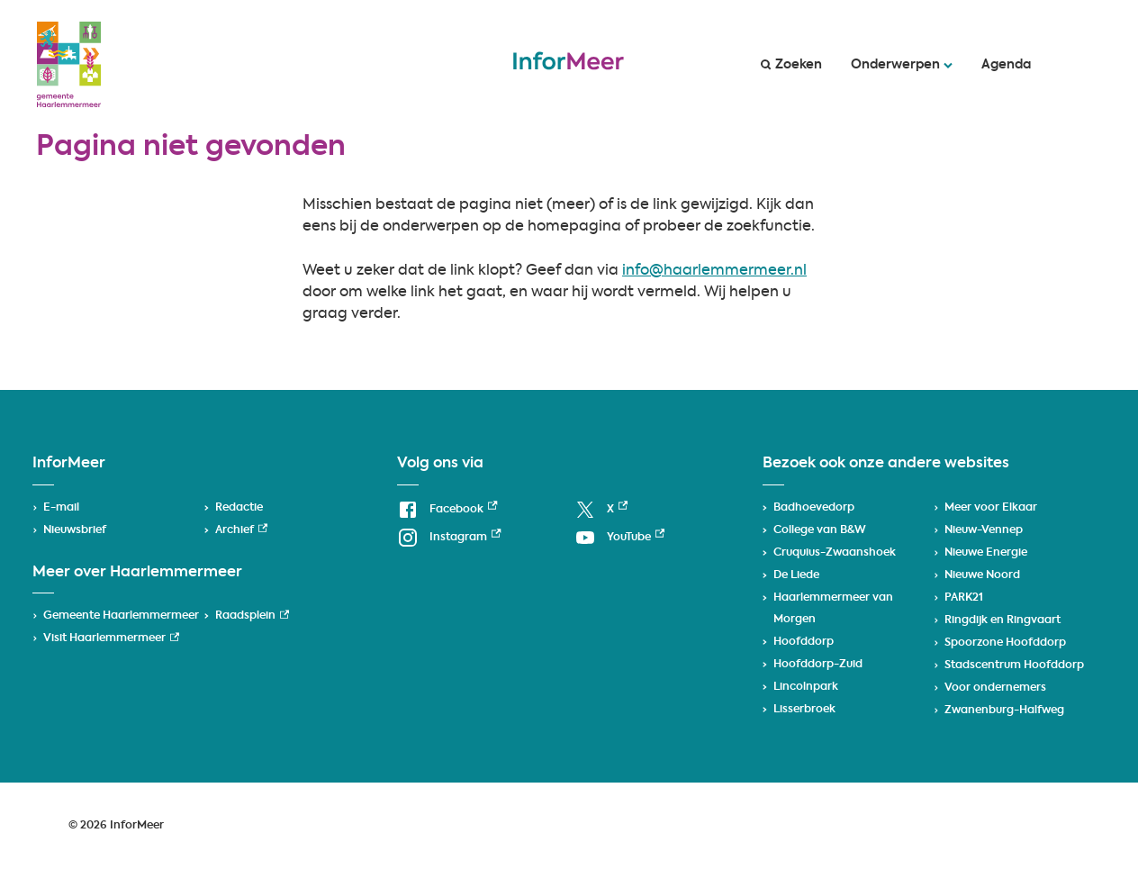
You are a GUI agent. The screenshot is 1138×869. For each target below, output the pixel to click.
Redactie (239, 507)
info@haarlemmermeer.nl (714, 271)
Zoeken (791, 65)
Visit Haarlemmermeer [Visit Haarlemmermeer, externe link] (111, 638)
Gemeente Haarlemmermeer (121, 616)
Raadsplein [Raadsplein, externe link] (252, 616)
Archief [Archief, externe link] (241, 530)
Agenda (1006, 65)
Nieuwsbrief (74, 530)
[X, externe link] (601, 510)
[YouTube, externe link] (619, 538)
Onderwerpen (902, 65)
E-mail (61, 507)
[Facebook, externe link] (447, 510)
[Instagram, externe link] (449, 538)
